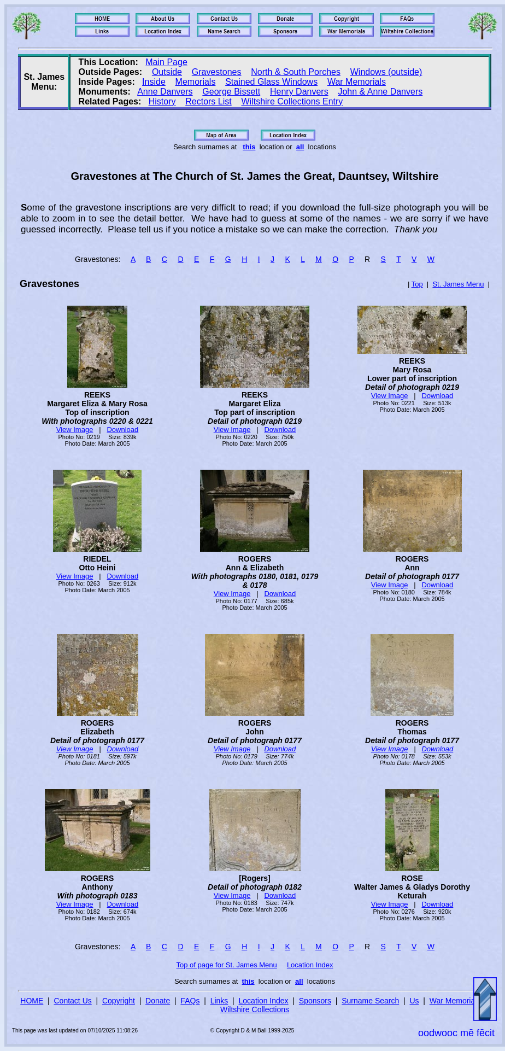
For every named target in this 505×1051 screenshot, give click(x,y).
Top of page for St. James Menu (227, 965)
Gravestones (217, 72)
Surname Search (370, 1000)
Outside (167, 72)
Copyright (118, 1000)
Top (417, 284)
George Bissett (231, 91)
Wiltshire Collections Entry (292, 101)
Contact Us (73, 1000)
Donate (157, 1000)
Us (414, 1000)
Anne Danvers (164, 91)
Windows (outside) (386, 72)
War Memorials (356, 81)
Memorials (195, 81)
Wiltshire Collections (254, 1009)
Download (122, 429)
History (162, 101)
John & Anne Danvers (380, 91)
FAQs (189, 1000)
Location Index (310, 965)
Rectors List (208, 101)
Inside (154, 81)
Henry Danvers (299, 91)
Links (219, 1000)
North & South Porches (295, 72)
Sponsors (315, 1000)
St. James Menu (458, 284)
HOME (31, 1000)
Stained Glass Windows (271, 81)
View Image (74, 429)
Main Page (166, 62)
